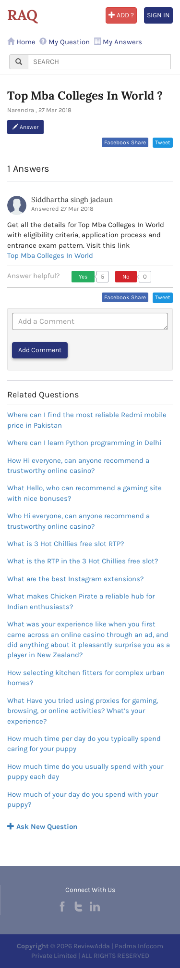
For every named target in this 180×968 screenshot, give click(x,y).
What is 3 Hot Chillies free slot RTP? (65, 543)
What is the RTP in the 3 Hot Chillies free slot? (82, 561)
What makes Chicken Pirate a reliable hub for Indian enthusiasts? (81, 601)
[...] (99, 61)
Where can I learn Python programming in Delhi (84, 442)
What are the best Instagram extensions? (75, 578)
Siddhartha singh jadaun (72, 199)
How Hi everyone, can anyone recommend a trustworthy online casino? (78, 465)
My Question (64, 42)
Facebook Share (125, 142)
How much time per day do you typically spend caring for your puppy (84, 743)
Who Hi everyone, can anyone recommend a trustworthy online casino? (78, 520)
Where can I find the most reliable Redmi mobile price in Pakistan (87, 419)
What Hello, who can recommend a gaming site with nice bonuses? (84, 493)
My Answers (118, 42)
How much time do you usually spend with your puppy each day (85, 771)
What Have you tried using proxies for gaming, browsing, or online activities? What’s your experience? (82, 711)
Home (21, 42)
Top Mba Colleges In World (50, 255)
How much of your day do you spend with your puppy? (82, 799)
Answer (25, 127)
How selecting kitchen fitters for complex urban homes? (86, 677)
